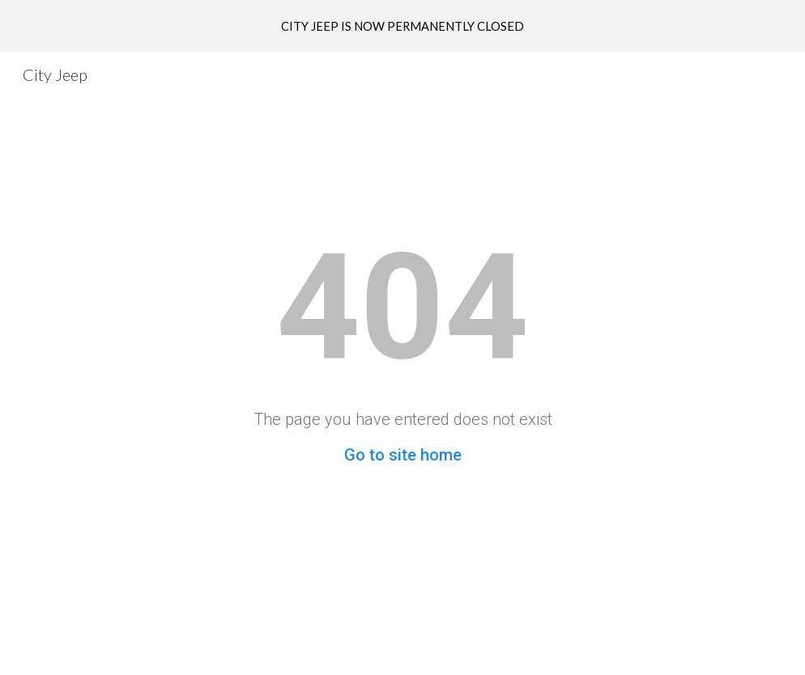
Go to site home (403, 455)
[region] (402, 26)
